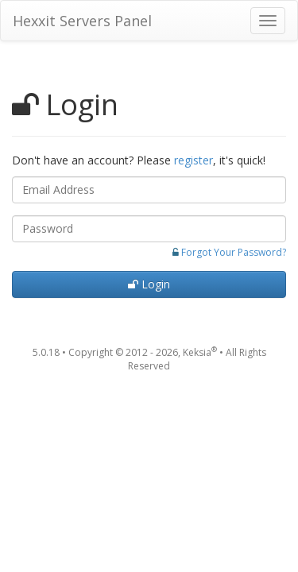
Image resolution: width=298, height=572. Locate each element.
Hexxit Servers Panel (82, 20)
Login (149, 284)
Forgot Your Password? (233, 252)
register (193, 160)
